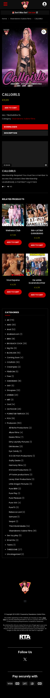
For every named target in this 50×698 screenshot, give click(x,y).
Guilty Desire (15, 460)
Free (9, 376)
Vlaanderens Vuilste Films (20, 19)
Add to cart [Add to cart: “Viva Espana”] (13, 292)
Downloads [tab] (10, 126)
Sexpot (12, 521)
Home (4, 19)
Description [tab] (10, 133)
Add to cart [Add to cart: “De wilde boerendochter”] (37, 295)
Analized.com (13, 334)
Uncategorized (14, 554)
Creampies (12, 367)
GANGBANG (12, 381)
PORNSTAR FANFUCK (16, 413)
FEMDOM (11, 371)
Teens (10, 544)
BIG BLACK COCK (14, 343)
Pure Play (13, 493)
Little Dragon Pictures (19, 484)
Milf (8, 399)
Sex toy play (12, 535)
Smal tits (11, 540)
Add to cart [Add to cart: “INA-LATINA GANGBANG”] (37, 245)
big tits (10, 348)
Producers (11, 423)
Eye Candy (14, 451)
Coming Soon (13, 357)
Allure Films (14, 432)
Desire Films (14, 437)
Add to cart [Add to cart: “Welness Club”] (13, 242)
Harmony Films (16, 465)
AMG (9, 324)
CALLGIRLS (9, 171)
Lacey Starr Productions (20, 479)
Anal (9, 329)
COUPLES (11, 362)
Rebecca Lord (15, 512)
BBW (9, 338)
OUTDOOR (12, 409)
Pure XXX (13, 502)
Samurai (13, 516)
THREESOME (12, 549)
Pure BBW (13, 488)
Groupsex (11, 390)
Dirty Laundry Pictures (19, 441)
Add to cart (11, 108)
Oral (9, 404)
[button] (43, 31)
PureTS (12, 507)
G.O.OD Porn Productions (20, 455)
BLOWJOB (11, 352)
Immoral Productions (18, 470)
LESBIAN (10, 395)
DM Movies (14, 446)
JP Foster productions (19, 474)
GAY (9, 385)
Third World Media (17, 526)
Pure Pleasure (15, 498)
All (8, 320)
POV (9, 418)
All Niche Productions (18, 427)
